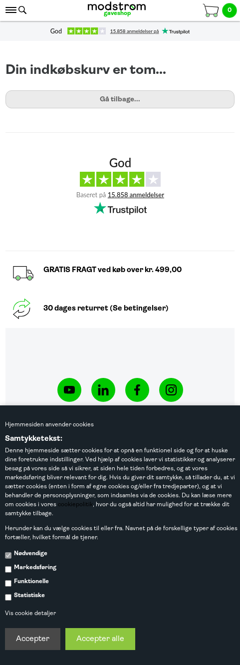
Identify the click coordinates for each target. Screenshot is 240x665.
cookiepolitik (75, 505)
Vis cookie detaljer (30, 614)
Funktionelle (31, 582)
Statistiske (29, 596)
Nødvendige (30, 554)
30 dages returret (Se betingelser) (106, 309)
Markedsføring (35, 568)
